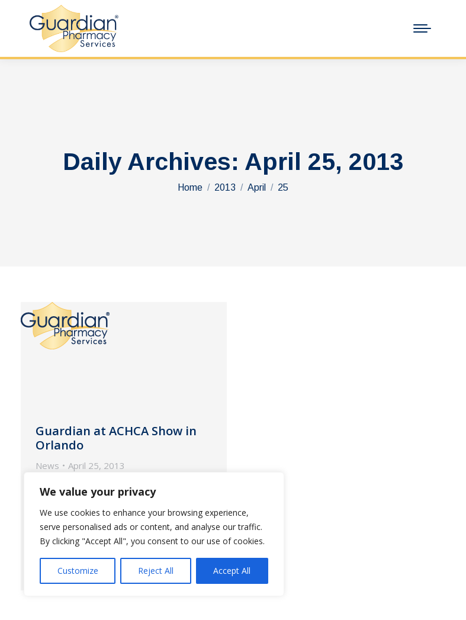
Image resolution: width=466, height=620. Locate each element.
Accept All (231, 570)
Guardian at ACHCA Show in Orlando (116, 438)
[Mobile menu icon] (422, 28)
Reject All (155, 570)
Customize (77, 570)
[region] (154, 534)
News (47, 465)
